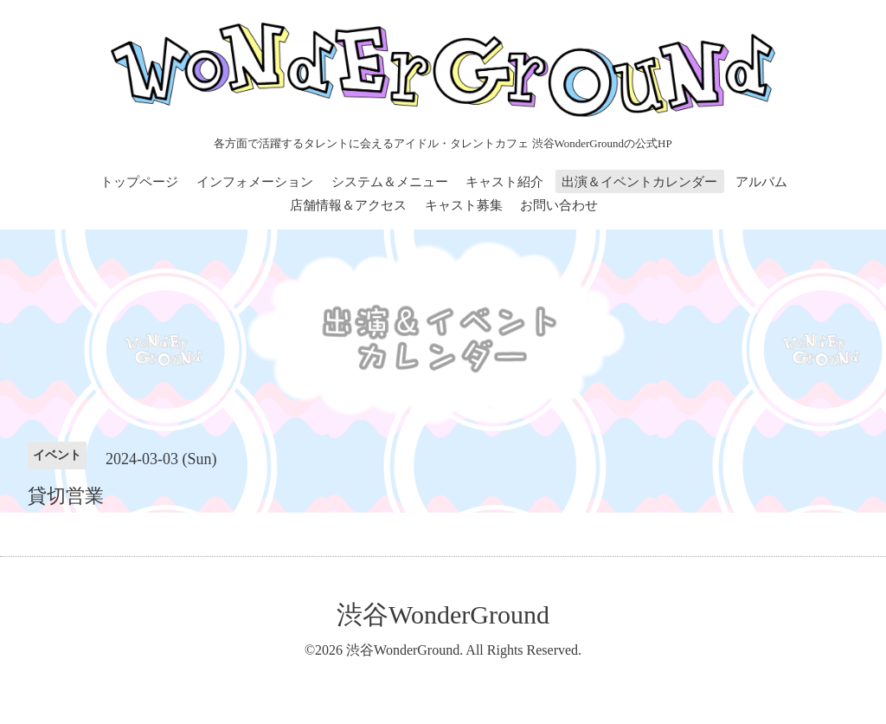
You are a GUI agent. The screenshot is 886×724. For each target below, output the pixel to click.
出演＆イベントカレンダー (639, 182)
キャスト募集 (464, 205)
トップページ (139, 182)
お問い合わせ (559, 205)
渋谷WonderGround (443, 614)
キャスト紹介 (504, 182)
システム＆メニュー (389, 182)
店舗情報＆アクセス (348, 205)
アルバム (761, 182)
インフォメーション (254, 182)
